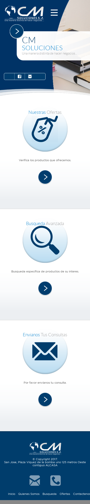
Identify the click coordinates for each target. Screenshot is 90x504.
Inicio (11, 493)
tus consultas (45, 334)
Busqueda (50, 493)
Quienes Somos (28, 493)
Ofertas (45, 112)
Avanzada (45, 223)
